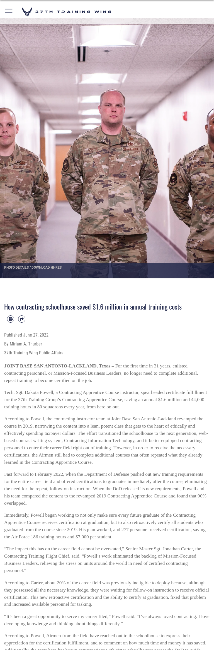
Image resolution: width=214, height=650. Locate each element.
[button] (9, 12)
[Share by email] (21, 319)
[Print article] (10, 319)
